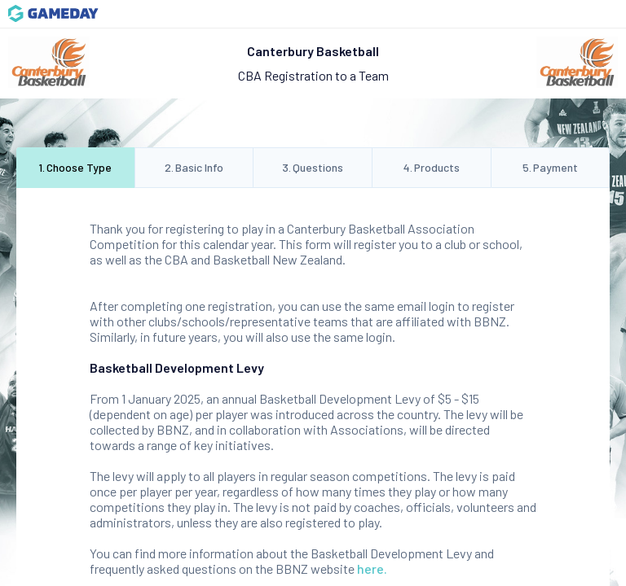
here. (372, 568)
